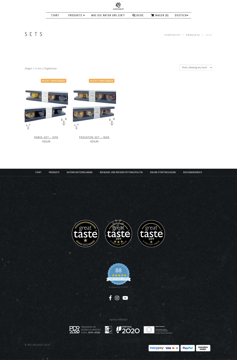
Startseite (172, 35)
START (55, 15)
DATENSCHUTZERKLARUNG (79, 172)
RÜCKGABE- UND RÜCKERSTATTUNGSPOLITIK (121, 172)
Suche (138, 15)
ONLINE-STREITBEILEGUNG (163, 172)
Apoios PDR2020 (118, 319)
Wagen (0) (160, 15)
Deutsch (182, 15)
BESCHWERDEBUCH (192, 172)
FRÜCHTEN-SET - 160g (94, 137)
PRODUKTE (76, 15)
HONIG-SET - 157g (46, 137)
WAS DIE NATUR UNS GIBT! (108, 15)
